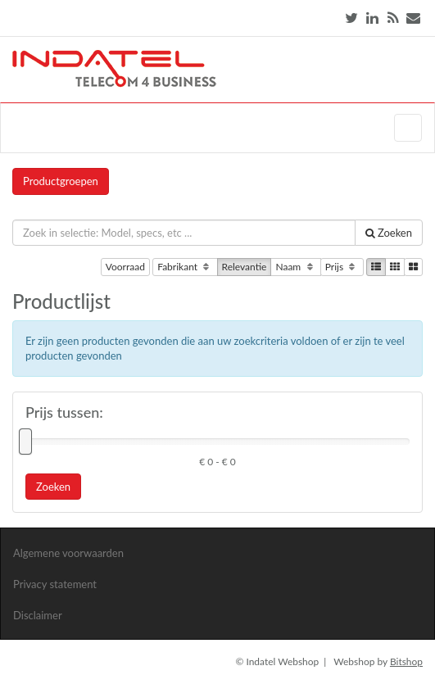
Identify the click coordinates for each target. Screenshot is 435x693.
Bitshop (406, 661)
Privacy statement (55, 584)
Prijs (342, 267)
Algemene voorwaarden (68, 552)
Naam (295, 267)
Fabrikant (184, 267)
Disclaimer (37, 615)
